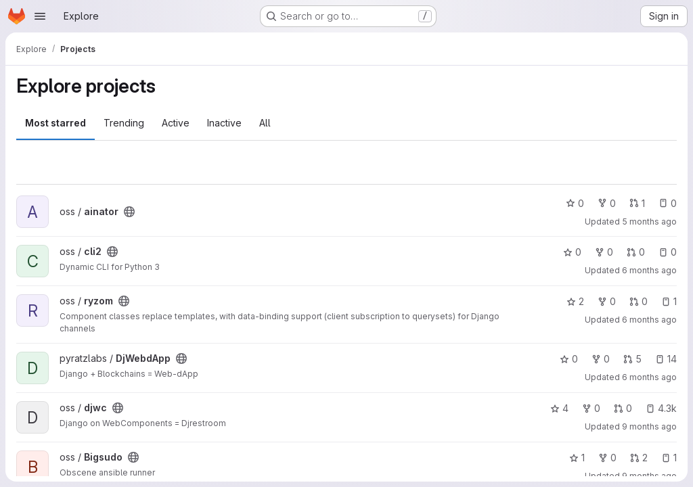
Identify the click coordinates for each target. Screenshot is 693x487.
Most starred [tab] (55, 123)
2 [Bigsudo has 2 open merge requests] (639, 457)
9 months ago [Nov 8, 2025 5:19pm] (649, 426)
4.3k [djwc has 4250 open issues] (661, 408)
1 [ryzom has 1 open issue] (669, 301)
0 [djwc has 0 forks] (591, 408)
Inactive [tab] (224, 123)
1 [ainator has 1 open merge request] (637, 203)
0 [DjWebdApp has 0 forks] (600, 359)
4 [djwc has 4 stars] (559, 408)
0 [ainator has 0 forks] (607, 203)
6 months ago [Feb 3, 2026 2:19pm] (649, 270)
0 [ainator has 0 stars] (575, 203)
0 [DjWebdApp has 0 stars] (569, 359)
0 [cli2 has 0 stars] (572, 252)
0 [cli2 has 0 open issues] (667, 252)
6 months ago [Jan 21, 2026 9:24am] (649, 377)
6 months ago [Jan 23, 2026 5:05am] (649, 320)
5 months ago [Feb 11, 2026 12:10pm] (649, 221)
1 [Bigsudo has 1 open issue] (669, 457)
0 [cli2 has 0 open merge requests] (636, 252)
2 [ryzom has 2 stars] (575, 301)
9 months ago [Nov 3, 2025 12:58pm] (649, 476)
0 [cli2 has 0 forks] (604, 252)
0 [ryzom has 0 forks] (607, 301)
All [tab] (265, 123)
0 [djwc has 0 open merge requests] (623, 408)
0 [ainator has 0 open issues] (667, 203)
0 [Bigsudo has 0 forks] (607, 457)
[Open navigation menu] (40, 16)
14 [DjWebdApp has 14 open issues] (666, 359)
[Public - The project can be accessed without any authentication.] (129, 211)
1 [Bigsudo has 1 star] (577, 457)
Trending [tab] (124, 123)
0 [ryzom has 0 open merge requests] (638, 301)
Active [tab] (175, 123)
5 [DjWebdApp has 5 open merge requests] (632, 359)
